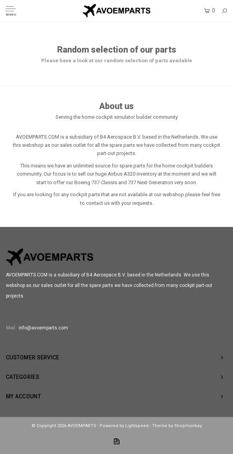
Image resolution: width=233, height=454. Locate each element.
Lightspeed (137, 425)
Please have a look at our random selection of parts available (116, 60)
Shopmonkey (188, 425)
